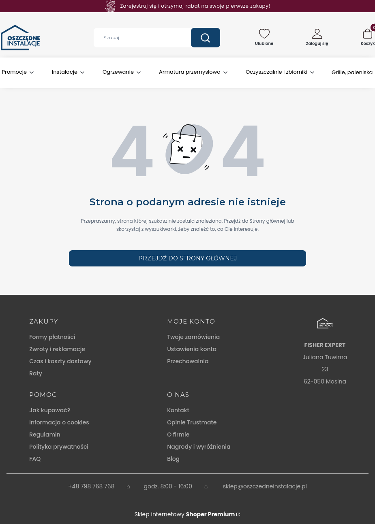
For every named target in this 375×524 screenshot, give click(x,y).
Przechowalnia (187, 361)
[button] (205, 37)
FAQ (35, 459)
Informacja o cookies (59, 422)
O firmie (178, 434)
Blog (173, 459)
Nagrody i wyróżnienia (198, 447)
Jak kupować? (49, 410)
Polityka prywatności (58, 447)
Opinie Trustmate (191, 422)
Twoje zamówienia (193, 337)
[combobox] (136, 38)
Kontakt (178, 410)
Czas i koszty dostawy (60, 361)
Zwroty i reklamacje (57, 349)
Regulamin (44, 434)
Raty (35, 373)
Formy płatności (52, 337)
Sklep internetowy (185, 514)
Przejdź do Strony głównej (187, 258)
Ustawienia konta (191, 349)
